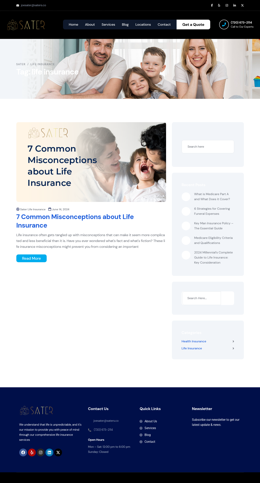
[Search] (227, 298)
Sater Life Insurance (33, 209)
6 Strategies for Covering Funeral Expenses (212, 211)
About (90, 24)
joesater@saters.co (33, 5)
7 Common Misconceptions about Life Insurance (75, 221)
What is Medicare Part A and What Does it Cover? (212, 196)
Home (73, 24)
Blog (125, 24)
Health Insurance (194, 341)
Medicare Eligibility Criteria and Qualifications (213, 240)
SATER (146, 478)
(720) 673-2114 (241, 22)
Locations (143, 24)
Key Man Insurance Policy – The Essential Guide (214, 225)
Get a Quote (193, 24)
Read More (31, 258)
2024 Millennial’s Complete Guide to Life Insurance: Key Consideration (213, 257)
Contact (164, 24)
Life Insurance (192, 348)
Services (108, 24)
